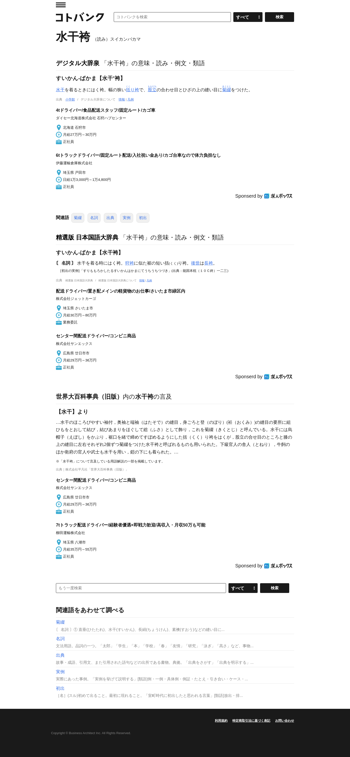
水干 (60, 89)
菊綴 (78, 218)
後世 (195, 263)
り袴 (132, 89)
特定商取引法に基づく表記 (251, 720)
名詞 (94, 218)
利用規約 (221, 720)
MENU (61, 5)
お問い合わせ (284, 720)
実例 (127, 218)
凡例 (130, 99)
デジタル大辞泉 (77, 63)
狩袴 (129, 263)
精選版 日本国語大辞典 (87, 237)
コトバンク (80, 17)
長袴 (208, 263)
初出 (143, 218)
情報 (122, 99)
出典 (110, 218)
